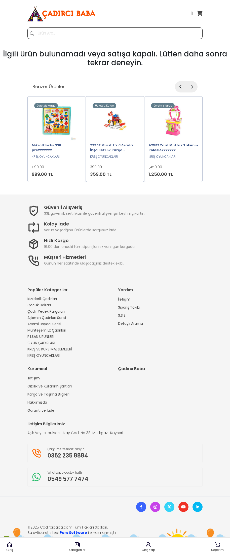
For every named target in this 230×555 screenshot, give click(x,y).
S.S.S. (122, 315)
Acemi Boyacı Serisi (44, 324)
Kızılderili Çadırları (42, 298)
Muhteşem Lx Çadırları (46, 330)
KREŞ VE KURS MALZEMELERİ (49, 349)
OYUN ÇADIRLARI (41, 342)
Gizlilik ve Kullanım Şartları (49, 386)
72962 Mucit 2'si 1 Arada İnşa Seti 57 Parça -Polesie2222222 (111, 148)
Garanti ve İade (40, 410)
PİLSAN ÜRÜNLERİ (40, 336)
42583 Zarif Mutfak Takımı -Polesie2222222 (173, 148)
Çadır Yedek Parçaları (46, 311)
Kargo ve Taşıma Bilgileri (48, 394)
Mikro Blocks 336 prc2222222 (46, 148)
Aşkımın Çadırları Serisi (46, 317)
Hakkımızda (37, 402)
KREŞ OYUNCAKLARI (43, 355)
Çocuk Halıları (39, 305)
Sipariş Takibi (129, 307)
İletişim (124, 299)
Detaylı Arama (130, 323)
